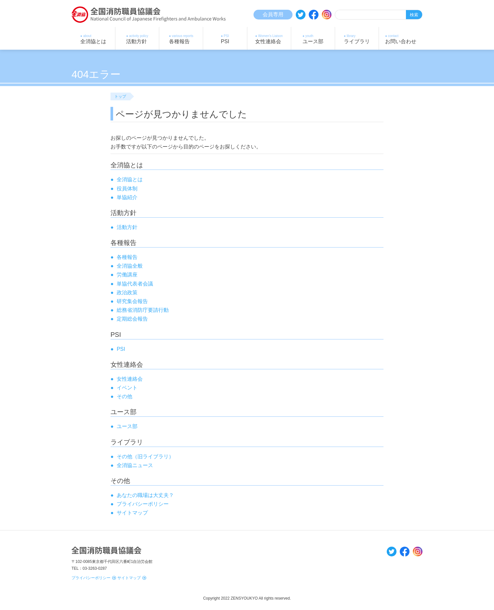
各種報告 (127, 257)
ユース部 (127, 426)
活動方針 (127, 227)
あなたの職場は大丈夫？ (145, 495)
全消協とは (130, 179)
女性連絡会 (130, 379)
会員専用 (273, 14)
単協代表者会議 (135, 283)
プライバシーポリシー (94, 578)
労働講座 (127, 274)
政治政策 (127, 292)
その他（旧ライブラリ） (145, 456)
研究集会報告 (132, 301)
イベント (127, 387)
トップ (120, 96)
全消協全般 (130, 266)
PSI (121, 349)
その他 (124, 396)
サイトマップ (131, 578)
